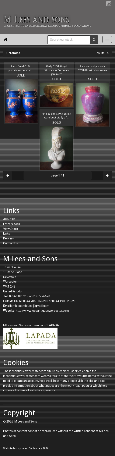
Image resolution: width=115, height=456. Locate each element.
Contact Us (10, 243)
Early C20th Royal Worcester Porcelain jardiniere (57, 70)
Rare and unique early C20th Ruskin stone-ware (92, 70)
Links (6, 233)
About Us (9, 219)
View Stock (10, 229)
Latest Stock (11, 224)
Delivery (8, 238)
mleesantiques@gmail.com (31, 305)
